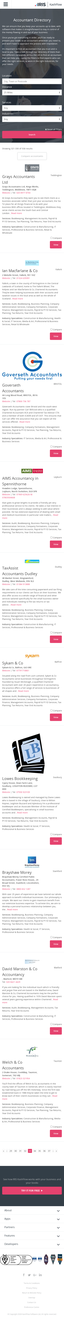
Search (32, 134)
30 (15, 1151)
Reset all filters (53, 129)
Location (7, 75)
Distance (7, 86)
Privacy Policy (31, 1288)
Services (6, 102)
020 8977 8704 (23, 192)
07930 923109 (23, 792)
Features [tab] (9, 1235)
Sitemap (31, 1297)
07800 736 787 (23, 401)
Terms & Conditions (32, 1283)
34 (35, 1151)
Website (6, 192)
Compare (56, 238)
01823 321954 (23, 1078)
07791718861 (22, 670)
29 (11, 1151)
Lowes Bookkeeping (20, 778)
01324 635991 (23, 278)
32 (25, 1151)
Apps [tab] (7, 1218)
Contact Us (31, 1302)
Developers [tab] (11, 1244)
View (56, 244)
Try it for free (30, 1190)
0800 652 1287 (23, 889)
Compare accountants (32, 156)
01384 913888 (23, 584)
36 (44, 1151)
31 (20, 1151)
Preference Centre (31, 1307)
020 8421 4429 (13, 982)
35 (39, 1151)
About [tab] (8, 1210)
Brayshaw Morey (17, 872)
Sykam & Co (12, 663)
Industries (7, 113)
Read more (16, 213)
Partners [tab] (9, 1227)
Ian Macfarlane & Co (20, 270)
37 (49, 1151)
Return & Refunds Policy (31, 1293)
